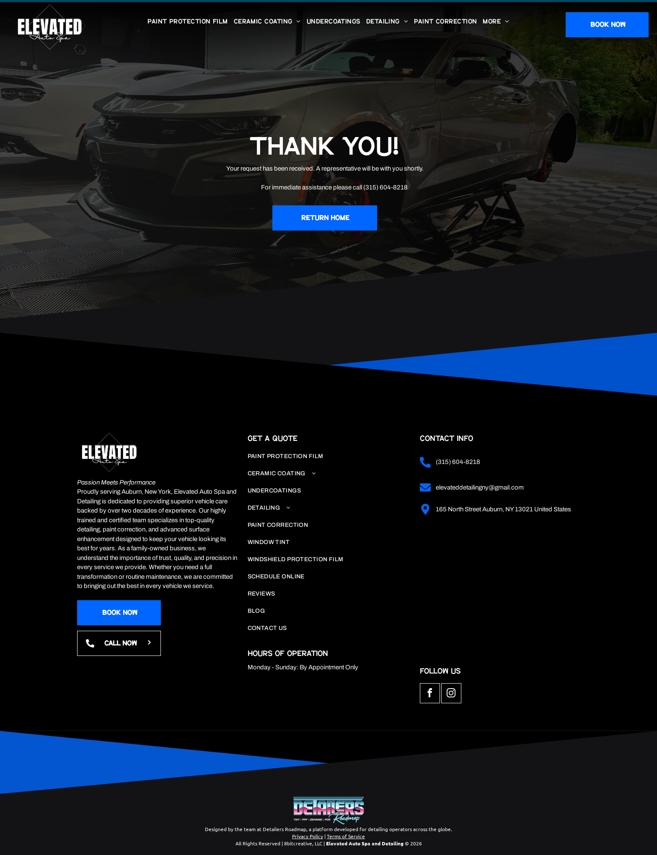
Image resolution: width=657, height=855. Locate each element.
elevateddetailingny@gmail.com (480, 487)
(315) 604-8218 (385, 187)
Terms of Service (346, 836)
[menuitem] (187, 22)
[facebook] (430, 694)
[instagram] (451, 694)
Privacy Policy (307, 836)
